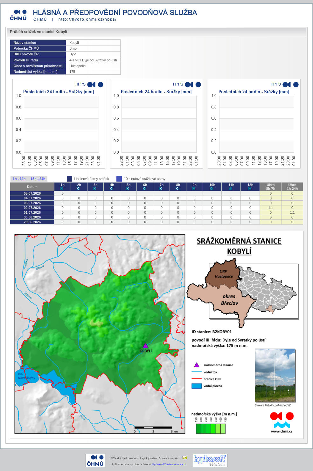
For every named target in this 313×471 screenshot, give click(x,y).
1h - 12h (19, 179)
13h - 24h (38, 179)
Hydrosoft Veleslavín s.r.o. (169, 464)
